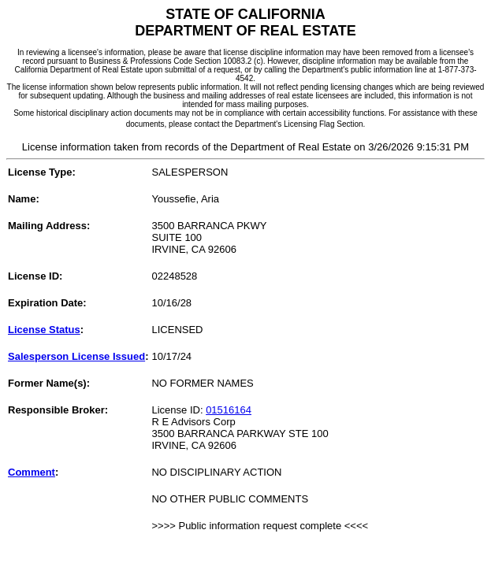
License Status (44, 329)
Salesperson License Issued (76, 356)
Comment (31, 472)
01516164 (228, 410)
